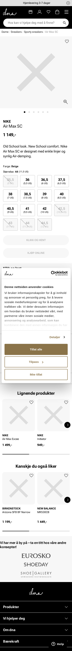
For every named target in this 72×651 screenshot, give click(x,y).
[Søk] (64, 23)
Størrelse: (8, 171)
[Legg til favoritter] (67, 41)
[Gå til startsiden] (10, 12)
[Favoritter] (48, 12)
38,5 (27, 195)
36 (27, 181)
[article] (18, 421)
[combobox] (34, 23)
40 (61, 195)
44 (27, 224)
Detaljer (55, 337)
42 (44, 210)
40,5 (10, 210)
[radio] (10, 181)
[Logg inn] (39, 12)
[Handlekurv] (57, 12)
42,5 (61, 210)
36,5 (44, 181)
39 (44, 195)
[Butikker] (30, 12)
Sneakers (16, 31)
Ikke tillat (36, 374)
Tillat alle (36, 349)
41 (27, 210)
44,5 (44, 224)
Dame (5, 31)
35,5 (10, 181)
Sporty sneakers (33, 31)
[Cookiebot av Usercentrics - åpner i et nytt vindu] (51, 273)
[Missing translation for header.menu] (66, 12)
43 (10, 224)
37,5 (61, 181)
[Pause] (68, 3)
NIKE (7, 121)
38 (10, 195)
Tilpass (36, 361)
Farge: (10, 166)
